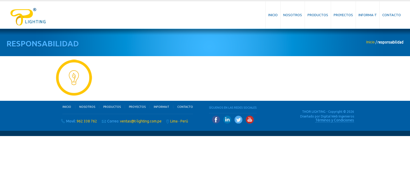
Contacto (391, 15)
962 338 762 (87, 121)
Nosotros (292, 15)
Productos (318, 15)
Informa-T (367, 15)
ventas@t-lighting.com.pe (141, 121)
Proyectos (343, 15)
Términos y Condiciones (334, 120)
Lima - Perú (179, 121)
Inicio (273, 15)
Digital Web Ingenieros (337, 116)
